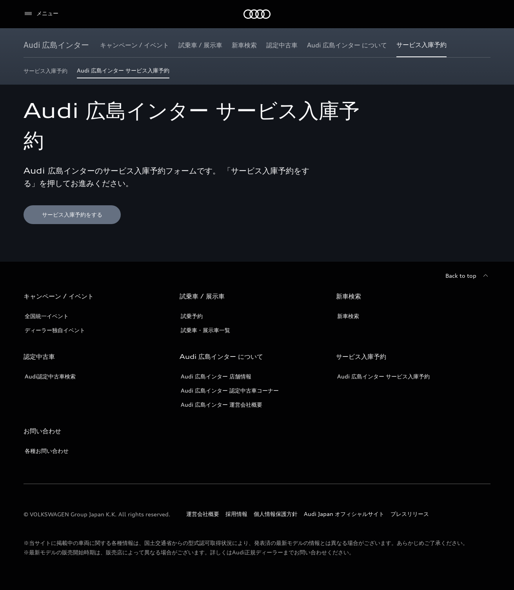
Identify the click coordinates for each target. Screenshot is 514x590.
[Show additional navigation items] (484, 44)
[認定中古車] (282, 45)
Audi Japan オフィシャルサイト (344, 513)
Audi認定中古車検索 (50, 376)
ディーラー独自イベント (55, 330)
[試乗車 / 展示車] (200, 45)
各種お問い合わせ (47, 450)
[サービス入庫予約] (421, 45)
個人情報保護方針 (276, 513)
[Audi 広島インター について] (347, 45)
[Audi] (257, 14)
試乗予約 (192, 316)
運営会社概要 (202, 513)
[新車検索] (244, 45)
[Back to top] (467, 276)
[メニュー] (41, 13)
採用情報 (236, 513)
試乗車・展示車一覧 (205, 330)
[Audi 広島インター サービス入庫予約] (123, 72)
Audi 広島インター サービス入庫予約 (383, 376)
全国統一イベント (47, 316)
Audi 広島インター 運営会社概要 (221, 404)
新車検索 (348, 316)
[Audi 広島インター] (56, 45)
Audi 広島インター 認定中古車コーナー (230, 390)
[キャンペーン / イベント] (134, 45)
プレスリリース (409, 513)
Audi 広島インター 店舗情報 (216, 376)
